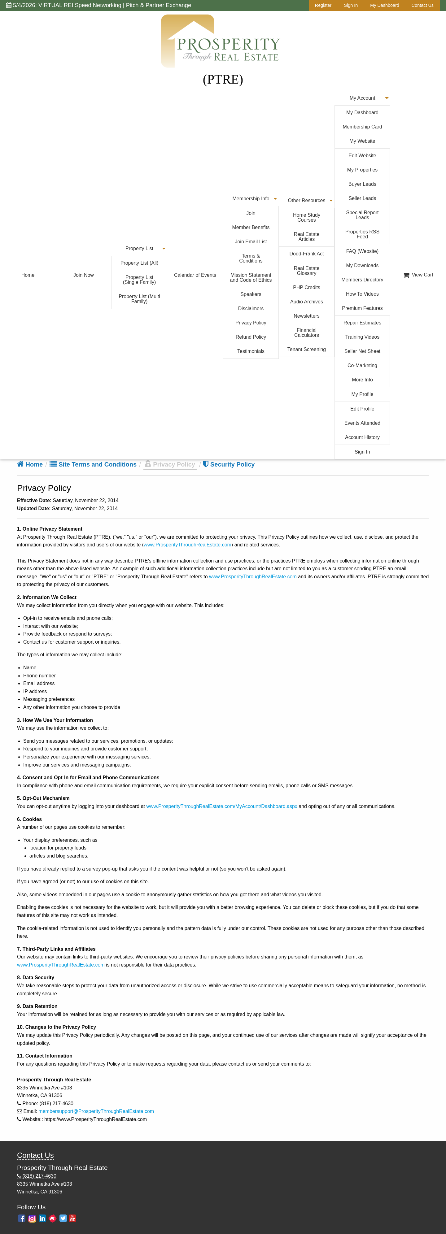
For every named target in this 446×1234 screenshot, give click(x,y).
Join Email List (251, 241)
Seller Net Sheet (362, 351)
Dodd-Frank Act (306, 253)
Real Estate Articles (307, 237)
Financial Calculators (306, 333)
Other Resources (307, 200)
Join (250, 213)
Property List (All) (139, 263)
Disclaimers (251, 308)
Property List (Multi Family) (139, 299)
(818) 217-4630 (36, 1176)
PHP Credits (306, 287)
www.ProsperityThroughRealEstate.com (187, 544)
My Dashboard (384, 5)
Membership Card (362, 126)
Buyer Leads (362, 184)
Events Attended (362, 423)
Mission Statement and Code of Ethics (251, 277)
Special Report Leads (362, 215)
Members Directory (362, 279)
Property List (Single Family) (139, 280)
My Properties (362, 169)
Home (28, 275)
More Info (362, 379)
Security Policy (229, 464)
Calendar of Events (195, 275)
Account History (362, 437)
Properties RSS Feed (362, 234)
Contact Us (423, 5)
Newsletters (307, 316)
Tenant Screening (306, 349)
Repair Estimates (362, 322)
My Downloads (362, 265)
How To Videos (362, 294)
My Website (362, 141)
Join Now (83, 275)
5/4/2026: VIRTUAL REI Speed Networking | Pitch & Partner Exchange (98, 5)
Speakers (250, 294)
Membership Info (250, 198)
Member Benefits (251, 227)
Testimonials (251, 351)
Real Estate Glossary (307, 271)
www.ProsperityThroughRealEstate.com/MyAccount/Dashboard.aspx (221, 806)
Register (323, 5)
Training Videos (362, 337)
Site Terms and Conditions (93, 464)
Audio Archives (306, 301)
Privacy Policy (250, 322)
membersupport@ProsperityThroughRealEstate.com (96, 1111)
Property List (139, 248)
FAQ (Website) (362, 251)
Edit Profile (362, 408)
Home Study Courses (306, 217)
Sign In (351, 5)
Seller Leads (362, 198)
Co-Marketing (362, 365)
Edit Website (362, 155)
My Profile (362, 394)
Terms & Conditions (251, 258)
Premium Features (362, 308)
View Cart (418, 275)
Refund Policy (251, 337)
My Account (362, 98)
